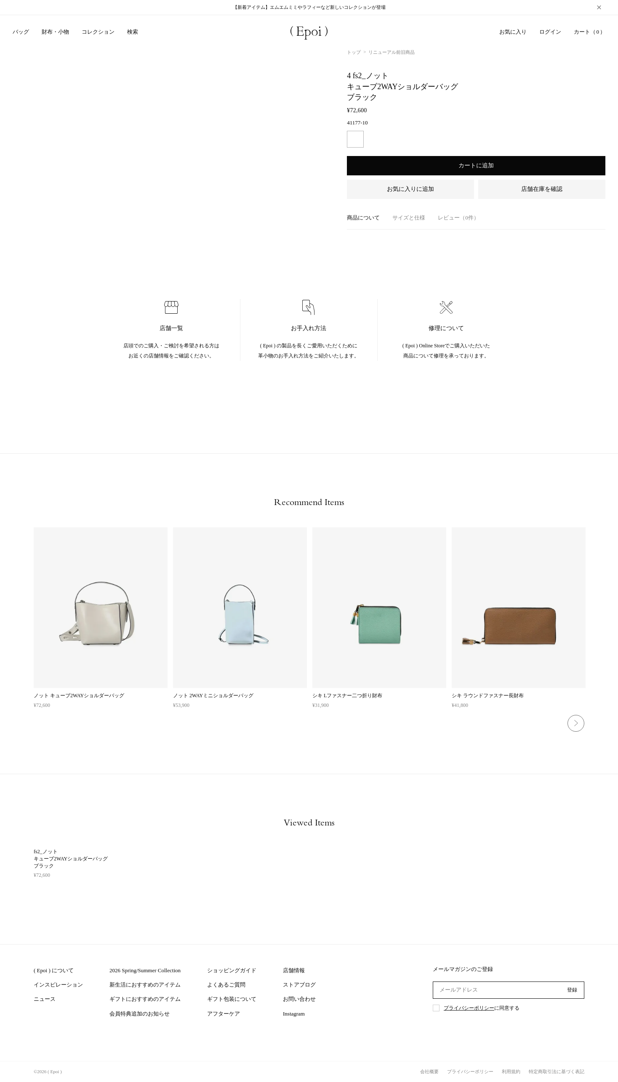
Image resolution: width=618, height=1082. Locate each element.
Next (575, 723)
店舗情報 (294, 970)
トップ (354, 52)
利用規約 (511, 1071)
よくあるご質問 (226, 984)
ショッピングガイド (231, 970)
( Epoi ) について (54, 970)
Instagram (294, 1014)
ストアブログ (299, 984)
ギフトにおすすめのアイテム (145, 999)
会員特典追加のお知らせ (139, 1014)
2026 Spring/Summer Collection (145, 970)
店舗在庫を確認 (541, 189)
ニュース (45, 999)
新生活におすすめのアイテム (145, 984)
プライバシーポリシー (469, 1008)
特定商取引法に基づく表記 (556, 1071)
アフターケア (223, 1014)
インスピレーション (58, 984)
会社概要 (429, 1071)
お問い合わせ (299, 999)
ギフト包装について (231, 999)
